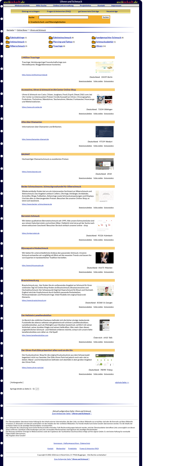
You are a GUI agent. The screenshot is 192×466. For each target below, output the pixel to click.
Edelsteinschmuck (62, 37)
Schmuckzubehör (104, 41)
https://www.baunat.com (31, 172)
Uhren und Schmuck (38, 30)
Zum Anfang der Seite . (72, 413)
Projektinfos (85, 5)
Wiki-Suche (41, 5)
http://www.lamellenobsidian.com (35, 335)
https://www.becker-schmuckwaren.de (37, 204)
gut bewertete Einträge (89, 11)
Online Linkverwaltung (63, 5)
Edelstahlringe (17, 37)
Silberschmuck (17, 46)
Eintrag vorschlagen (30, 11)
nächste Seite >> (122, 382)
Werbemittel (60, 449)
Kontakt (101, 5)
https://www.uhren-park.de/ (33, 368)
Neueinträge (112, 11)
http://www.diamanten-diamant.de (35, 139)
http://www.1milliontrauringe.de (34, 75)
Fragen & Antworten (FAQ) (59, 11)
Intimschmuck (17, 41)
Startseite (10, 30)
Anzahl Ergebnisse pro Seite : (69, 22)
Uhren (99, 46)
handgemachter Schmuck (108, 37)
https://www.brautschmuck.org (34, 300)
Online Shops (22, 30)
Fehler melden (98, 81)
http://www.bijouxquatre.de (33, 265)
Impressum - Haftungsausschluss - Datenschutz (72, 443)
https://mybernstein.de (30, 233)
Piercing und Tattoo (62, 41)
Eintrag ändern (109, 81)
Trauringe (58, 46)
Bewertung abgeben (85, 81)
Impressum (116, 5)
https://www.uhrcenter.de (32, 107)
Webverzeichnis (22, 5)
